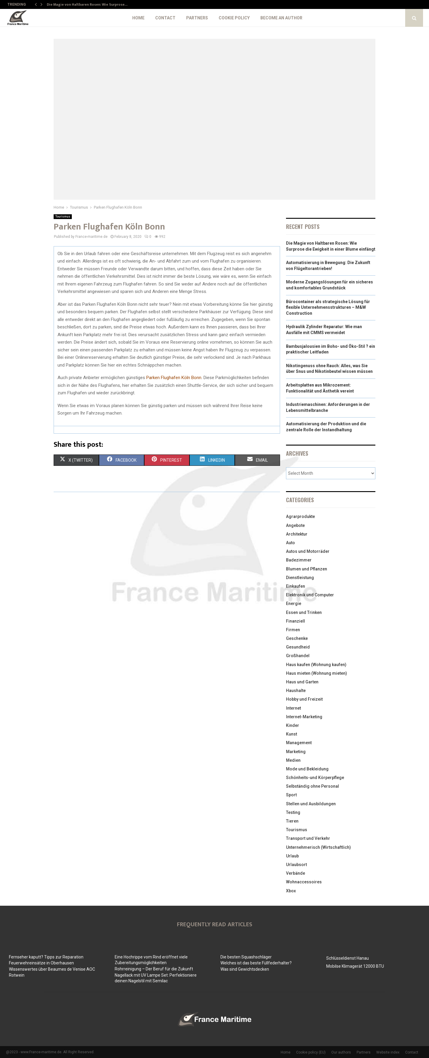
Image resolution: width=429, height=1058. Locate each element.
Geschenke (297, 638)
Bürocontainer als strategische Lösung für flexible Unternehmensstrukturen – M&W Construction (328, 307)
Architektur (296, 534)
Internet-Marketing (304, 716)
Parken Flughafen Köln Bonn (173, 377)
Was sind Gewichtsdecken (244, 969)
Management (299, 742)
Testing (293, 812)
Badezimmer (299, 560)
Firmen (293, 629)
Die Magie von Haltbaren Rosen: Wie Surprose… (87, 4)
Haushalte (296, 690)
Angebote (295, 525)
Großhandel (298, 655)
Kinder (292, 725)
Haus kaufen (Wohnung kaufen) (316, 664)
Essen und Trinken (304, 612)
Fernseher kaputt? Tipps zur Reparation (46, 957)
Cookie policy (234, 17)
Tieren (292, 821)
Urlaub (292, 856)
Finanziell (295, 621)
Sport (291, 794)
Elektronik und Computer (310, 594)
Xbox (291, 890)
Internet (293, 708)
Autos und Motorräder (307, 551)
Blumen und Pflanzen (306, 569)
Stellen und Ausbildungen (311, 803)
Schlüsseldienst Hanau (347, 958)
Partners (197, 17)
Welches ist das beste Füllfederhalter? (256, 963)
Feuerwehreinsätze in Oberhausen (41, 963)
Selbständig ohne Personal (312, 786)
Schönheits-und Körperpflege (315, 777)
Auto (290, 542)
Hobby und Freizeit (304, 699)
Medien (293, 760)
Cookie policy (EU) (311, 1052)
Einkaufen (295, 586)
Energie (293, 603)
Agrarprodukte (300, 516)
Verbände (295, 873)
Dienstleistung (300, 577)
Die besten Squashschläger (246, 957)
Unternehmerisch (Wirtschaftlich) (318, 847)
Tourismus (62, 216)
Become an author (281, 17)
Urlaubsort (296, 864)
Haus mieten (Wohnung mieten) (316, 673)
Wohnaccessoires (304, 881)
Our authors (341, 1052)
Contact (165, 17)
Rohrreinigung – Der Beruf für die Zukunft (154, 969)
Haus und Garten (302, 682)
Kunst (291, 734)
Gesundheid (298, 647)
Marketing (296, 751)
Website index (388, 1052)
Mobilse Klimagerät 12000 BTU (355, 966)
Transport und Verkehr (308, 838)
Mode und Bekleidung (307, 769)
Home (138, 17)
